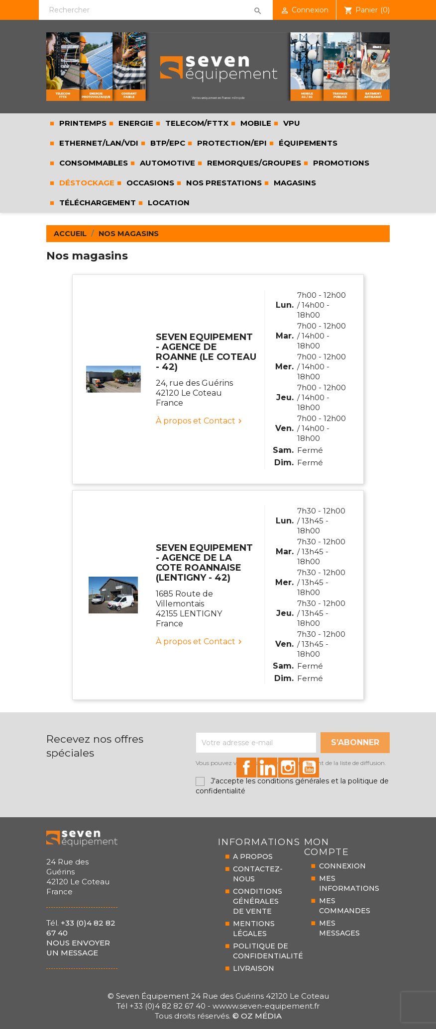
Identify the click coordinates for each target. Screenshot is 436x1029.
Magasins (294, 182)
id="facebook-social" (246, 767)
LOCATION (168, 202)
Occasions (149, 182)
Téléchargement (96, 202)
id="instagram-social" (288, 767)
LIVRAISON (253, 968)
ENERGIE (134, 123)
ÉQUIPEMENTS (307, 143)
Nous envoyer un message (78, 947)
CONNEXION (342, 865)
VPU (290, 123)
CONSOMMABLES (92, 163)
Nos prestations (223, 182)
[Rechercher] (155, 10)
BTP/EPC (166, 143)
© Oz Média (257, 1016)
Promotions (340, 163)
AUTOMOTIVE (166, 163)
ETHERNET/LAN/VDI (97, 143)
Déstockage (85, 182)
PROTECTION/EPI (231, 143)
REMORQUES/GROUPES (253, 163)
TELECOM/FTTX (195, 123)
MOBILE (254, 123)
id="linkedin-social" (267, 767)
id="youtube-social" (309, 767)
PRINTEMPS (82, 123)
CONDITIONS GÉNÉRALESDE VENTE (257, 901)
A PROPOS (253, 856)
